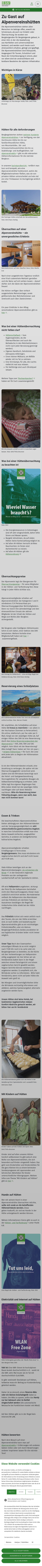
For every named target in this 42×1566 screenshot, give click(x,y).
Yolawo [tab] (30, 1492)
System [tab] (21, 1492)
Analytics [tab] (12, 1492)
